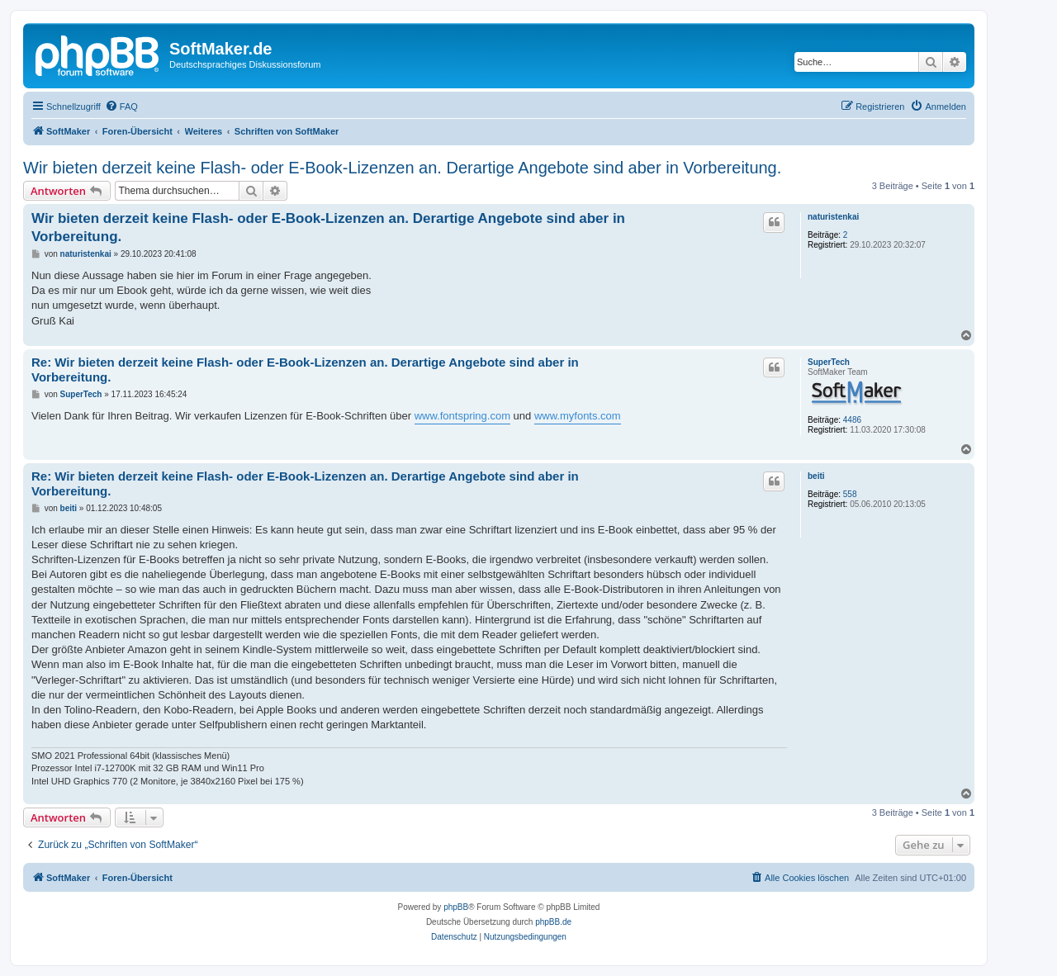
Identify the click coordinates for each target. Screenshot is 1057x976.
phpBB (455, 907)
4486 (852, 419)
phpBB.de (553, 921)
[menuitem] (121, 106)
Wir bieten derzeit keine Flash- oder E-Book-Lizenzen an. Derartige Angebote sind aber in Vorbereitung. (402, 168)
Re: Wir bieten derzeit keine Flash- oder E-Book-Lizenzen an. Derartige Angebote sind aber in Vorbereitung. (305, 370)
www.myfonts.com (577, 416)
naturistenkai (833, 216)
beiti (816, 476)
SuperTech (829, 362)
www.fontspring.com (462, 416)
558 (850, 494)
